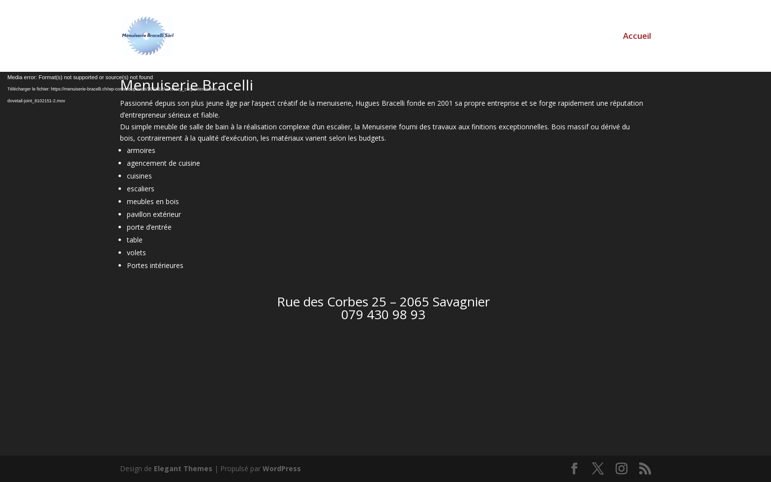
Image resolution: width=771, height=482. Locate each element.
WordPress (282, 468)
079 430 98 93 (383, 314)
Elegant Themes (183, 468)
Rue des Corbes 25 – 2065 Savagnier (383, 301)
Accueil (637, 36)
